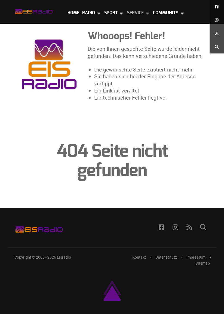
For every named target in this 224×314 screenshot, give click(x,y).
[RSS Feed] (217, 33)
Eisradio (64, 257)
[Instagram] (217, 20)
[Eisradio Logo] (33, 10)
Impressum (195, 257)
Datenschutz (166, 257)
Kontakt (139, 257)
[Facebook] (217, 6)
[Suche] (217, 46)
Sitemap (202, 263)
